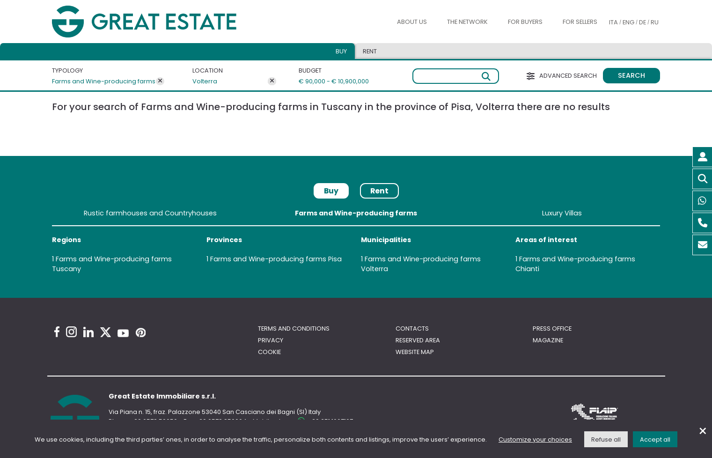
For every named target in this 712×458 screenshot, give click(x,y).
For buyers (525, 21)
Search (631, 75)
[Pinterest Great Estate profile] (140, 332)
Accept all (655, 439)
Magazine (548, 340)
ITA (613, 22)
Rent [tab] (370, 51)
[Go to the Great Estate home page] (163, 22)
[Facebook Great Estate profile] (57, 332)
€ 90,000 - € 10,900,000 (329, 81)
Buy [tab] (341, 51)
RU (655, 22)
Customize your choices (535, 439)
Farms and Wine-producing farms (103, 81)
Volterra (204, 81)
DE (642, 22)
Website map (415, 351)
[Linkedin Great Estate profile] (88, 332)
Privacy (270, 340)
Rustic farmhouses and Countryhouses (150, 213)
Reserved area (418, 340)
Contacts (412, 328)
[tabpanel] (356, 243)
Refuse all (606, 439)
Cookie (269, 351)
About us (412, 21)
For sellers (580, 21)
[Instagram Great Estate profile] (71, 332)
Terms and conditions (294, 328)
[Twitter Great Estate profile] (105, 332)
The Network (467, 21)
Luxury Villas (562, 213)
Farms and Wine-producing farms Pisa (276, 259)
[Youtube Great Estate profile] (123, 333)
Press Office (552, 328)
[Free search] (455, 76)
